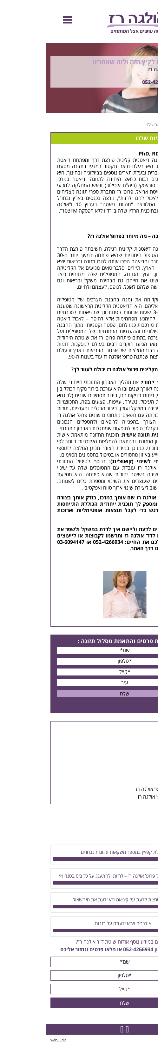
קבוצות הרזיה (133, 744)
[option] (79, 78)
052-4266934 (111, 82)
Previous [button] (150, 40)
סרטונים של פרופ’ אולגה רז (119, 797)
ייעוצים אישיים (132, 736)
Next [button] (153, 116)
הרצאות (139, 751)
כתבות (140, 759)
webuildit (12, 1040)
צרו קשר (131, 548)
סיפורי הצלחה (132, 774)
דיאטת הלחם (131, 344)
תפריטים (138, 766)
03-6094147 (25, 542)
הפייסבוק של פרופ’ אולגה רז (118, 789)
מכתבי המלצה (132, 782)
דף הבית (146, 125)
